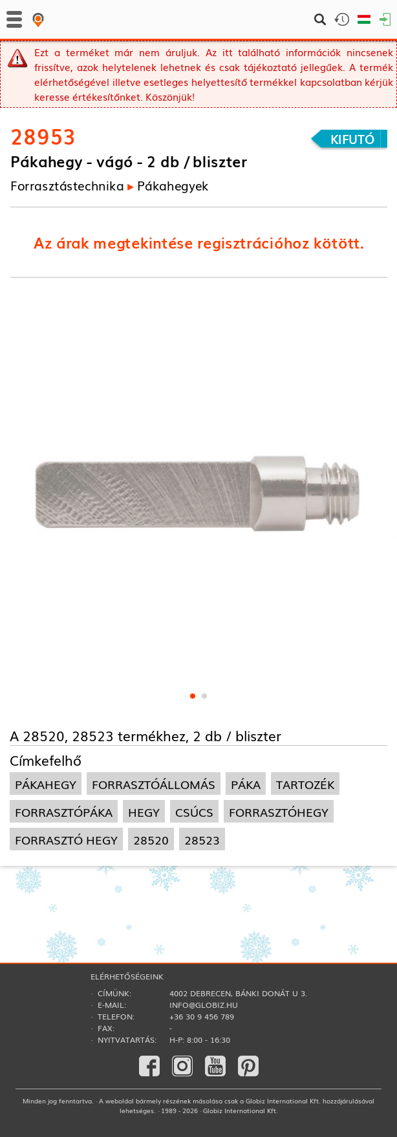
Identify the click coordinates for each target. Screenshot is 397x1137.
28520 (151, 839)
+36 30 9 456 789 (201, 1016)
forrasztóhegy (278, 811)
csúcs (194, 811)
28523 (202, 839)
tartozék (305, 783)
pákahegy (45, 783)
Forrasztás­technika (67, 185)
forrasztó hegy (66, 839)
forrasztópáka (64, 811)
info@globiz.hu (203, 1004)
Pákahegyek (173, 185)
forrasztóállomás (153, 783)
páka (246, 783)
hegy (144, 811)
